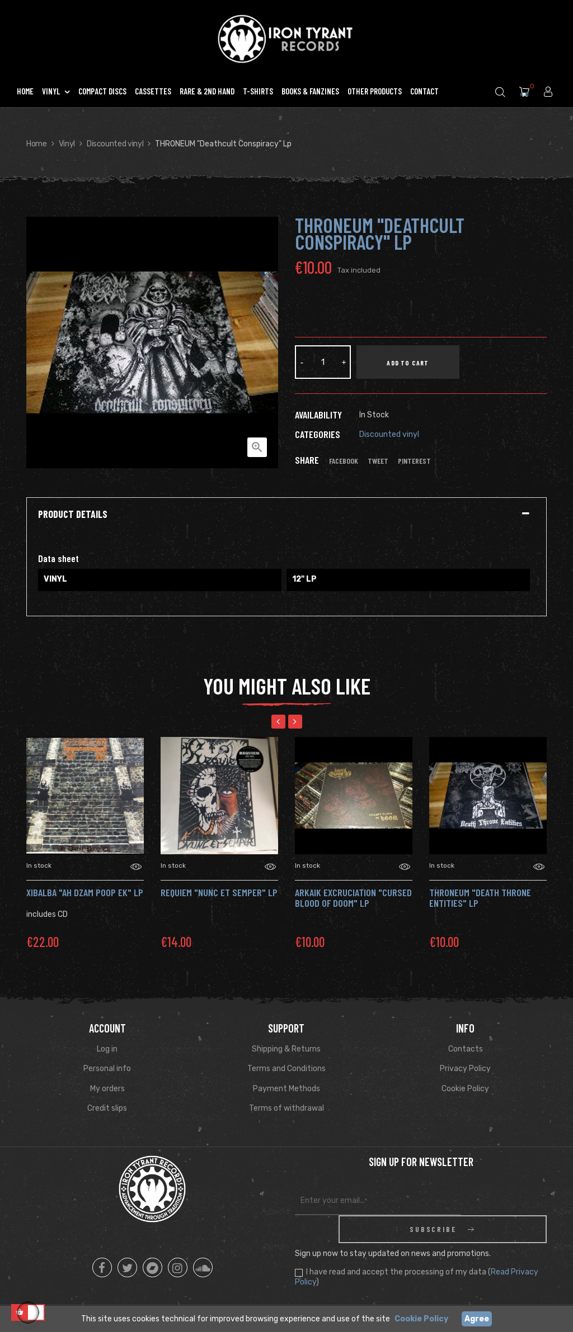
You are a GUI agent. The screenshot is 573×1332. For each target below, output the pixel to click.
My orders (107, 1088)
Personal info (107, 1068)
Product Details (72, 514)
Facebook (343, 461)
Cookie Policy (465, 1088)
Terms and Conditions (286, 1068)
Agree (476, 1319)
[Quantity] (323, 362)
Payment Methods (286, 1088)
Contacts (465, 1049)
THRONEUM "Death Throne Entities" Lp (480, 898)
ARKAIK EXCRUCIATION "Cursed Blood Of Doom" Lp (353, 898)
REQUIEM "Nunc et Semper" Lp (219, 892)
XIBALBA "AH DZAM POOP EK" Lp (84, 892)
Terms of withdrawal (286, 1108)
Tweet (378, 461)
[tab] (286, 514)
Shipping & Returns (286, 1049)
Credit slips (107, 1108)
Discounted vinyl (389, 434)
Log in (107, 1049)
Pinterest (414, 461)
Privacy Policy (465, 1068)
